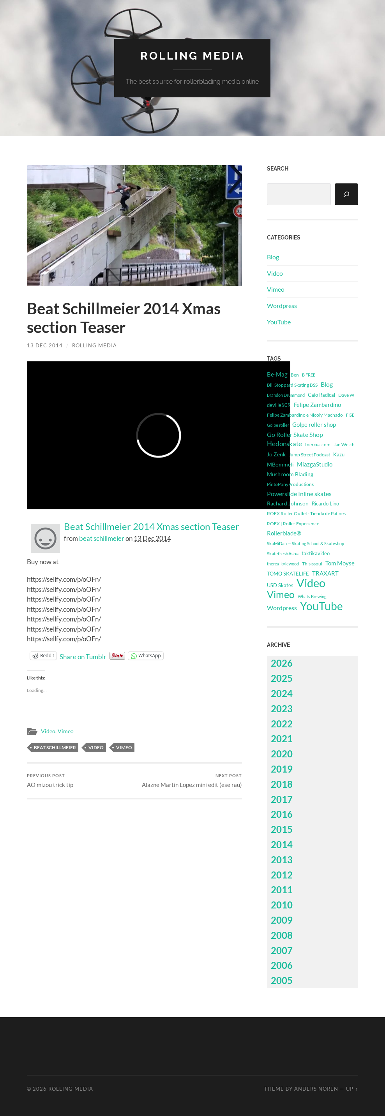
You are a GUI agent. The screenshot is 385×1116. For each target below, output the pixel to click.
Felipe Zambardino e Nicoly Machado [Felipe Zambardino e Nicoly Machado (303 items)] (305, 414)
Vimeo (66, 731)
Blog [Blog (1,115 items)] (327, 384)
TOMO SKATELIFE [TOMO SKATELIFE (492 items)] (288, 573)
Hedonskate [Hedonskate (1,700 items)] (284, 444)
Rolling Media (192, 55)
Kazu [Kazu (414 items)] (338, 454)
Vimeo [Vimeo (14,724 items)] (281, 594)
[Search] (346, 194)
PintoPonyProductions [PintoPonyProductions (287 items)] (290, 484)
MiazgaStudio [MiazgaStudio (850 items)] (314, 464)
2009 (282, 920)
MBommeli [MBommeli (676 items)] (280, 464)
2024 (282, 693)
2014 (282, 844)
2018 (282, 784)
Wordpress (282, 305)
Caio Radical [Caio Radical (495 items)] (321, 395)
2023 (282, 708)
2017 (282, 799)
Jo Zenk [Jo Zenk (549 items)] (276, 454)
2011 (282, 889)
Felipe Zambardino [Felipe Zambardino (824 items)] (317, 404)
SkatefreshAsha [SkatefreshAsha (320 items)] (282, 553)
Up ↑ (352, 1089)
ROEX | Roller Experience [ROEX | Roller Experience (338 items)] (293, 523)
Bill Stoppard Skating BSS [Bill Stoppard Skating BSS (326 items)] (292, 385)
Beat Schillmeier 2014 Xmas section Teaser (151, 526)
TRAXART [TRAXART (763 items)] (325, 573)
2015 (282, 829)
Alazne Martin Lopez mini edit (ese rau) (192, 780)
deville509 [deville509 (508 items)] (279, 405)
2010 (282, 904)
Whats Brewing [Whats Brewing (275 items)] (312, 596)
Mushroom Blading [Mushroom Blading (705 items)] (290, 474)
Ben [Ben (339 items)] (295, 375)
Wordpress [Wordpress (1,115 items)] (282, 607)
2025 (282, 678)
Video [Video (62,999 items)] (311, 583)
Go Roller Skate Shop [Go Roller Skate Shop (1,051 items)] (295, 434)
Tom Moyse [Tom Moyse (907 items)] (340, 563)
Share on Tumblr (83, 656)
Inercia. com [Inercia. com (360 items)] (317, 444)
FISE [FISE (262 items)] (350, 414)
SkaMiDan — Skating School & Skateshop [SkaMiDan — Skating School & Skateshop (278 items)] (305, 543)
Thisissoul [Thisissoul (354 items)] (312, 564)
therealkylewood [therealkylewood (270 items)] (283, 563)
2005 (282, 980)
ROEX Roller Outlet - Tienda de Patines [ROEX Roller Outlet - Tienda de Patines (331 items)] (306, 513)
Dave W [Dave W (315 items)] (346, 395)
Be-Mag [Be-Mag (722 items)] (277, 374)
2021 (282, 738)
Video (48, 731)
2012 (282, 874)
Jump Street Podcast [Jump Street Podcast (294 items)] (309, 454)
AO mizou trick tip (50, 780)
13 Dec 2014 (45, 345)
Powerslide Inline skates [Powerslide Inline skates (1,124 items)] (299, 493)
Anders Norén (316, 1089)
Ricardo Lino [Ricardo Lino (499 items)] (325, 503)
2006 (282, 965)
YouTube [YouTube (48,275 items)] (321, 606)
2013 (282, 859)
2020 (282, 753)
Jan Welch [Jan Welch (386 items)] (344, 444)
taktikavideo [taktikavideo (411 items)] (316, 553)
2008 (282, 935)
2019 (282, 769)
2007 (282, 950)
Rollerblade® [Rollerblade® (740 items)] (284, 533)
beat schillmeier (101, 538)
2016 (282, 814)
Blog (273, 257)
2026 (282, 663)
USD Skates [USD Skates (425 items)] (280, 585)
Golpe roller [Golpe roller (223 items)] (278, 425)
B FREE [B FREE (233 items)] (308, 374)
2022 (282, 723)
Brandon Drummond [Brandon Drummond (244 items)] (286, 395)
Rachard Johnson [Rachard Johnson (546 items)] (288, 503)
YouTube (279, 322)
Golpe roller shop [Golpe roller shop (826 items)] (314, 424)
